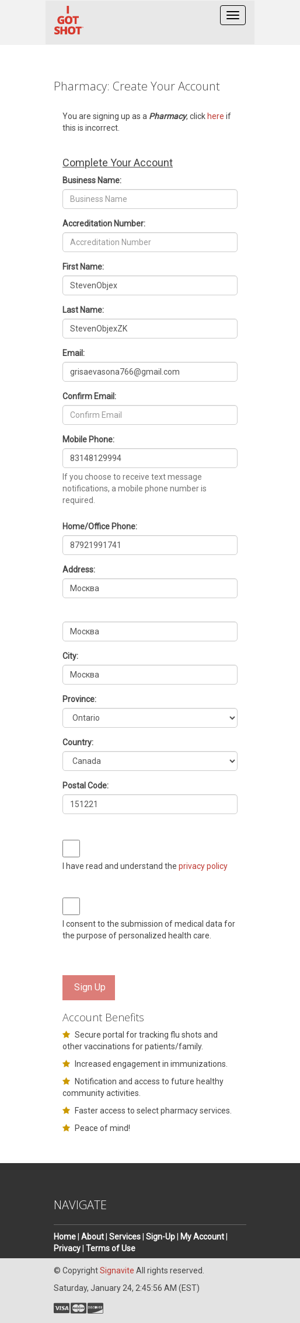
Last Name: (83, 310)
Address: (78, 569)
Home (65, 1236)
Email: (73, 353)
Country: (77, 742)
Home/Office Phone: (99, 526)
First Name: (83, 266)
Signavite (117, 1270)
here (215, 116)
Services (125, 1236)
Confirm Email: (89, 396)
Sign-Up (160, 1236)
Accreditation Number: (103, 223)
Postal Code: (85, 785)
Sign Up (90, 987)
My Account (202, 1236)
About (92, 1236)
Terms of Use (110, 1248)
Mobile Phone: (88, 439)
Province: (79, 699)
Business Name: (91, 180)
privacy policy (203, 866)
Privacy (67, 1248)
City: (70, 656)
